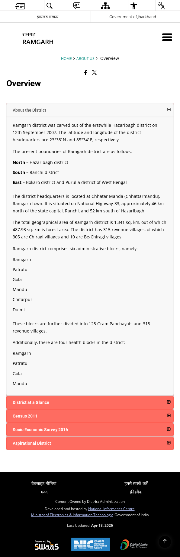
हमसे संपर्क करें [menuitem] (136, 483)
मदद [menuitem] (44, 492)
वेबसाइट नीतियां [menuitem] (43, 483)
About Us (85, 58)
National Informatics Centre (111, 508)
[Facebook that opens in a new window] (85, 72)
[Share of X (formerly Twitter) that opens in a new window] (94, 72)
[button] (90, 110)
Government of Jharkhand (132, 16)
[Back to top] (165, 542)
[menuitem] (20, 5)
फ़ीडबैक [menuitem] (136, 492)
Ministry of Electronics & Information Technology (72, 514)
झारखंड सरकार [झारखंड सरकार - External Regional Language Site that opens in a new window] (47, 16)
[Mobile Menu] (167, 37)
